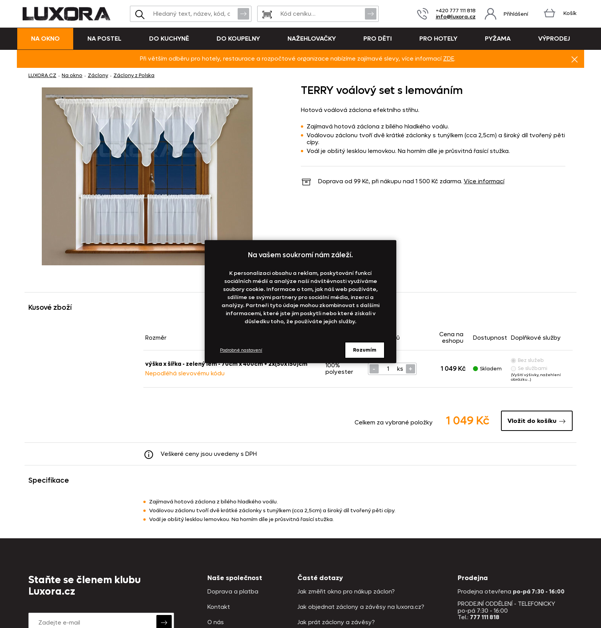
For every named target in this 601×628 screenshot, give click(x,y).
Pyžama (498, 39)
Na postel (104, 39)
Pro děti (377, 39)
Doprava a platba (232, 592)
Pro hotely (438, 39)
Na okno (45, 39)
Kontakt (218, 607)
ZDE (448, 58)
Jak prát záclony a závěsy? (336, 622)
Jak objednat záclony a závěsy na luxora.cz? (360, 607)
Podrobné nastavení (241, 350)
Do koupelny (238, 39)
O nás (215, 622)
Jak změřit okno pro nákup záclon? (346, 592)
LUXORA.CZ (42, 75)
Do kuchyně (169, 39)
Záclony (98, 75)
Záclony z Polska (133, 75)
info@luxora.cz (456, 16)
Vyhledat (243, 13)
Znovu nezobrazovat (574, 59)
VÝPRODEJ (554, 39)
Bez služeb (527, 360)
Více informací (484, 181)
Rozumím (364, 350)
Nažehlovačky (311, 39)
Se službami (529, 368)
